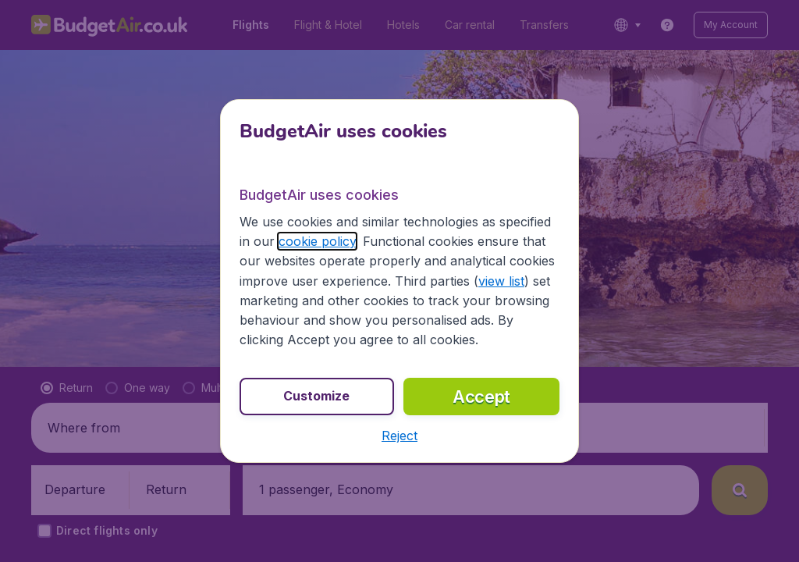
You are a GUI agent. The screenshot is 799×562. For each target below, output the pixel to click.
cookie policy (317, 241)
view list (501, 281)
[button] (399, 435)
